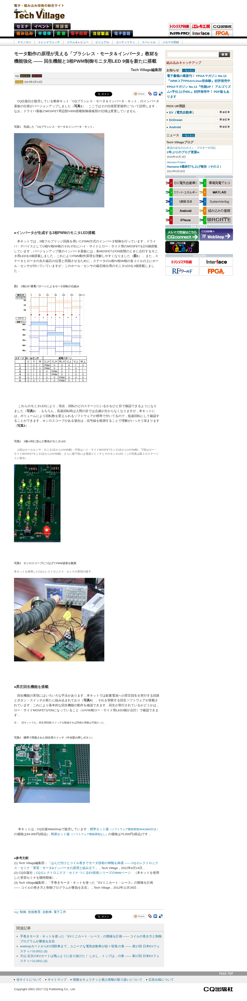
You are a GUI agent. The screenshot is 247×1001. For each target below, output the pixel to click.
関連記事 (223, 112)
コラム (19, 82)
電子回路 (36, 76)
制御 (23, 912)
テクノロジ (24, 42)
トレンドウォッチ (49, 42)
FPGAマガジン (222, 33)
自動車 (47, 912)
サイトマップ (57, 979)
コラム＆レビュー (78, 42)
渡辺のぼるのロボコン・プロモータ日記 (191, 147)
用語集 (62, 26)
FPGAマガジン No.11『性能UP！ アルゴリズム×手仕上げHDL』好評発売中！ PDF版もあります (199, 91)
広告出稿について (161, 979)
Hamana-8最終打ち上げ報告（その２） (195, 166)
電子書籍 (122, 33)
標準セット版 (124, 829)
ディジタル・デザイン (179, 33)
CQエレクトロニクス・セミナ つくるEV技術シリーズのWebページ (83, 872)
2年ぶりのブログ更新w (183, 152)
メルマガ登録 (171, 42)
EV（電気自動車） (182, 112)
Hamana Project (176, 162)
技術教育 (34, 912)
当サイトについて (29, 979)
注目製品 (100, 33)
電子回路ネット (79, 33)
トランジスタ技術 (179, 26)
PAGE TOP (226, 973)
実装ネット (61, 33)
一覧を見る (188, 70)
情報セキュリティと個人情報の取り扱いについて (107, 979)
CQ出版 (222, 26)
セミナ (22, 26)
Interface (201, 33)
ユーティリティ (125, 42)
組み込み (25, 76)
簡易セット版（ (79, 834)
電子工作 (60, 912)
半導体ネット (45, 33)
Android (175, 127)
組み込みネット (24, 33)
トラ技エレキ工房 (201, 26)
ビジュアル (102, 42)
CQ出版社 (218, 989)
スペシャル (149, 42)
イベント (41, 26)
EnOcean (175, 120)
